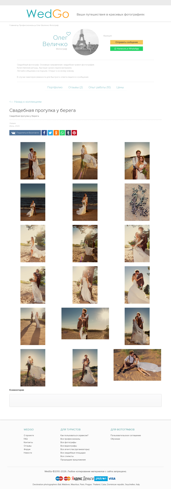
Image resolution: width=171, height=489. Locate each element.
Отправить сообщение (126, 42)
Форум (27, 449)
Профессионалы (26, 25)
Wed (47, 13)
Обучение (115, 439)
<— (25, 102)
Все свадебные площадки (73, 452)
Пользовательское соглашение (126, 435)
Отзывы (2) (75, 87)
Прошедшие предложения (73, 459)
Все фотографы (68, 442)
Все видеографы (69, 446)
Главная (13, 25)
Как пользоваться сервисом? (74, 435)
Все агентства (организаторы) (75, 449)
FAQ (26, 439)
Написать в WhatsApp (126, 49)
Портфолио (55, 87)
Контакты (28, 442)
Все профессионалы (70, 439)
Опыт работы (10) (100, 87)
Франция (107, 35)
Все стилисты (67, 456)
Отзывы (28, 446)
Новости (28, 452)
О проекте (29, 435)
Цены (120, 87)
